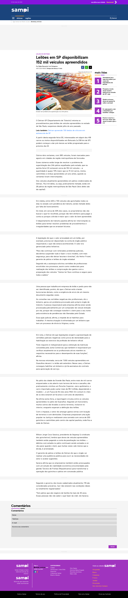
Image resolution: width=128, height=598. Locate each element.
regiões (28, 18)
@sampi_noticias (39, 567)
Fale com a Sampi (83, 594)
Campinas (96, 575)
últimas (19, 18)
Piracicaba (96, 583)
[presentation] (103, 541)
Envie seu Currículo (105, 594)
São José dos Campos (100, 586)
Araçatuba (96, 569)
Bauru (95, 572)
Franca (95, 578)
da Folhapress (53, 66)
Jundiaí (95, 580)
